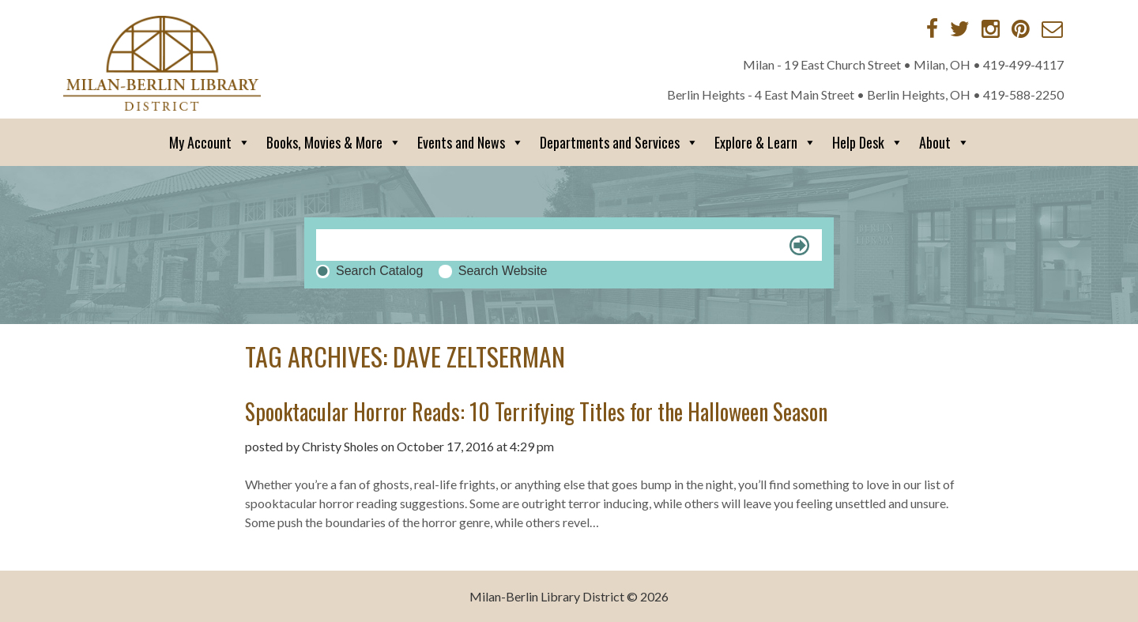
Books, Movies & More (333, 142)
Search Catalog (379, 270)
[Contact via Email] (1052, 28)
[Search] (569, 245)
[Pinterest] (1021, 28)
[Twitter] (960, 28)
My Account (210, 142)
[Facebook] (932, 28)
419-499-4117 (1023, 64)
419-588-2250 (1023, 94)
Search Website (503, 270)
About (944, 142)
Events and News (470, 142)
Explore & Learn (765, 142)
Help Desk (867, 142)
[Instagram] (991, 28)
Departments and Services (619, 142)
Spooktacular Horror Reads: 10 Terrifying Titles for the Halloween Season (536, 411)
